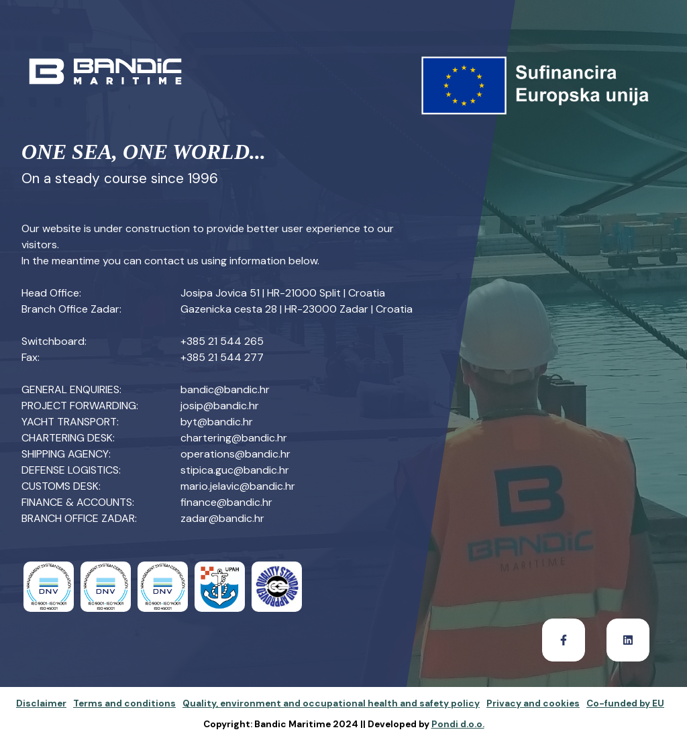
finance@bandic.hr (226, 502)
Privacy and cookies (533, 703)
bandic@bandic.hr (225, 389)
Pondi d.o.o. (457, 724)
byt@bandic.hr (216, 422)
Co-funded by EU (625, 703)
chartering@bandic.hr (233, 438)
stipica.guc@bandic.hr (234, 470)
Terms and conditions (124, 703)
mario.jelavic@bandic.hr (237, 486)
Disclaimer (41, 703)
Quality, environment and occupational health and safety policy (331, 703)
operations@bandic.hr (235, 454)
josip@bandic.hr (219, 406)
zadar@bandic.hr (222, 518)
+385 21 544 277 (222, 357)
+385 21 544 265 (222, 341)
